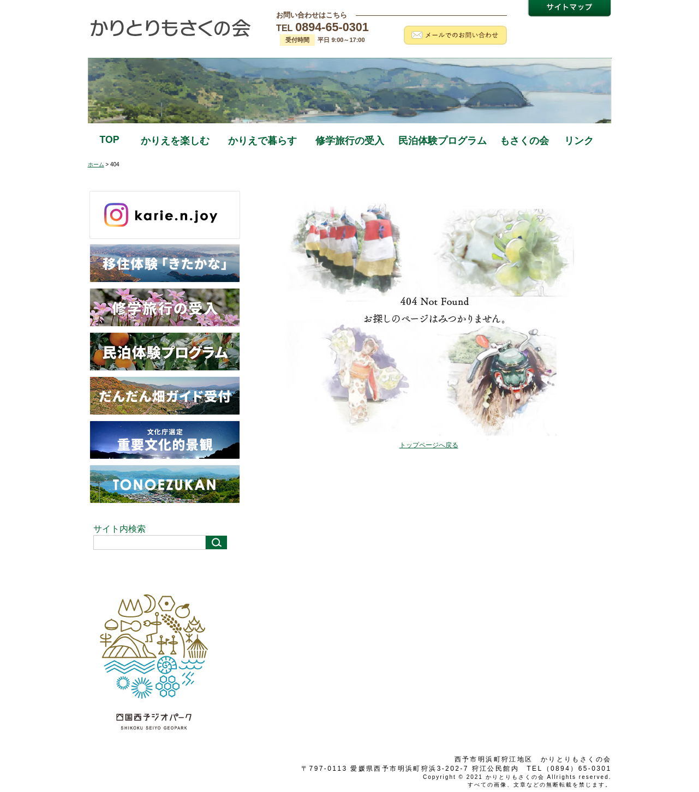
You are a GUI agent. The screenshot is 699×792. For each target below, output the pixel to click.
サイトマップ (569, 9)
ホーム (96, 164)
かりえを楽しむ (175, 140)
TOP (110, 139)
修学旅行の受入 (349, 140)
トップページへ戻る (428, 445)
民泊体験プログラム (442, 140)
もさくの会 (524, 140)
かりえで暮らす (262, 140)
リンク (579, 140)
